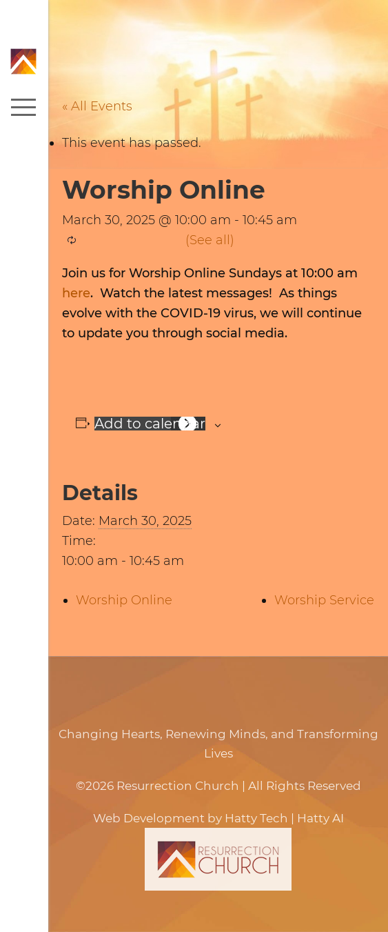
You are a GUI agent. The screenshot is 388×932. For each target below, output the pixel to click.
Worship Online (124, 600)
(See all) (209, 240)
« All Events (97, 106)
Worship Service (324, 600)
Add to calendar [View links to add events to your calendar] (149, 423)
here (76, 293)
